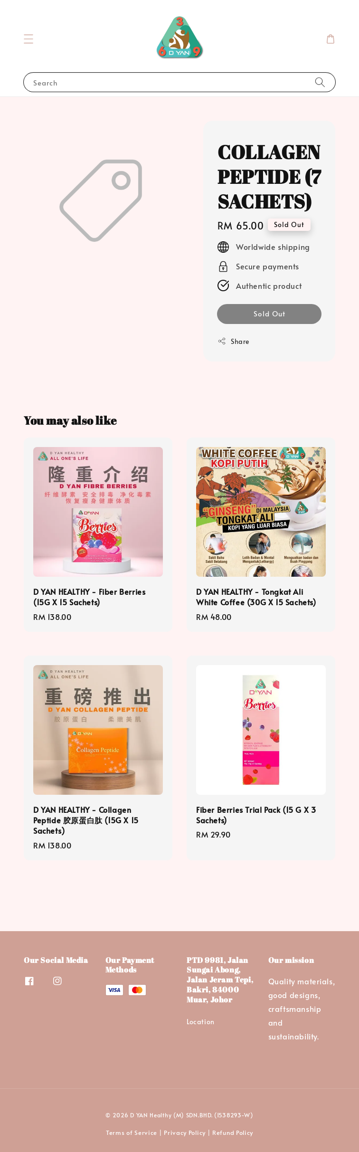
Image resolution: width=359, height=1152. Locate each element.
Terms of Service (131, 1132)
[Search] (320, 82)
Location (201, 1022)
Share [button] (233, 341)
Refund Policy (232, 1132)
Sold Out (269, 313)
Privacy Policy (185, 1132)
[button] (28, 39)
